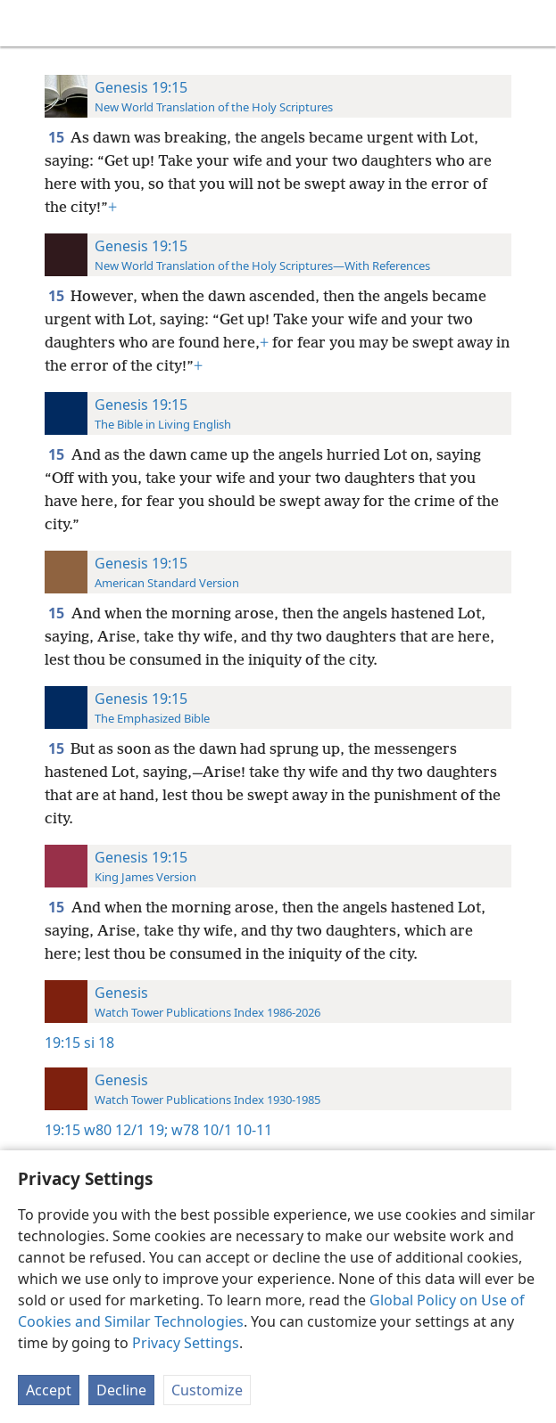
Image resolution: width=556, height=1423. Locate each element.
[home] (27, 23)
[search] (533, 23)
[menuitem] (27, 23)
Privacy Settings (185, 1343)
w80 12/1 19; (126, 1130)
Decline (121, 1390)
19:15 (62, 1042)
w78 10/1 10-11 (220, 1130)
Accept (48, 1390)
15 (57, 137)
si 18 (99, 1042)
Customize (207, 1390)
